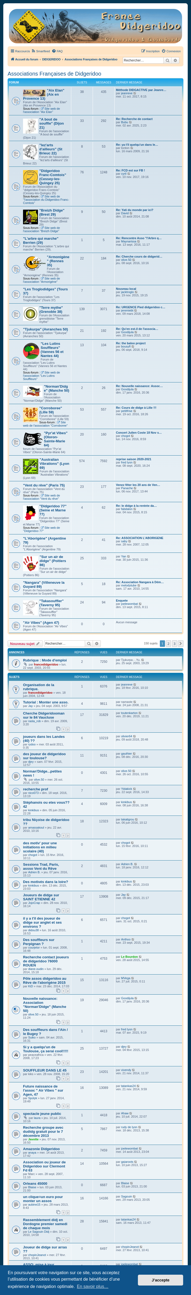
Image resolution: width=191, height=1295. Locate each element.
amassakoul (36, 827)
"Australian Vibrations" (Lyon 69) (54, 463)
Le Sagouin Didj (38, 1231)
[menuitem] (40, 51)
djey (31, 761)
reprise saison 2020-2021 (133, 459)
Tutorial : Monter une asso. (46, 702)
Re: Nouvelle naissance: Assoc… (139, 386)
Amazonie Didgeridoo (41, 1149)
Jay (30, 705)
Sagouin (126, 1196)
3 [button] (175, 643)
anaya (32, 1152)
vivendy (126, 1070)
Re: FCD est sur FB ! (130, 170)
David (125, 213)
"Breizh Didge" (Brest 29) (51, 212)
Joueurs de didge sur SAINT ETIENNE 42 (41, 897)
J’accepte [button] (161, 1280)
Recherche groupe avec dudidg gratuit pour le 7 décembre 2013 (43, 1131)
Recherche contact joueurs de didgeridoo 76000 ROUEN (46, 961)
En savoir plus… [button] (93, 1286)
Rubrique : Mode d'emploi (45, 660)
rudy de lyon (129, 1127)
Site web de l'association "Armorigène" (41, 280)
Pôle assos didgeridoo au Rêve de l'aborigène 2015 (44, 980)
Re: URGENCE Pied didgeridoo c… (140, 307)
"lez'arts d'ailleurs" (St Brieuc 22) (50, 149)
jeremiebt (127, 310)
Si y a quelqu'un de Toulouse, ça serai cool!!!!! (45, 1049)
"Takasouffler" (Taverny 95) (51, 603)
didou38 (33, 930)
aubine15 (34, 1204)
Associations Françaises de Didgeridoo (54, 74)
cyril (124, 173)
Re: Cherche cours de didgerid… (139, 256)
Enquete (122, 600)
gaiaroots (127, 1161)
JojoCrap (34, 902)
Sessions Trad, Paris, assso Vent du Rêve (41, 866)
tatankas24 (128, 1086)
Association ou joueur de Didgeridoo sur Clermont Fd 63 (44, 1166)
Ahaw (125, 1113)
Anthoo (126, 939)
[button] (180, 643)
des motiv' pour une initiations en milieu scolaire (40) (40, 847)
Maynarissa (128, 241)
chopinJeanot (37, 1255)
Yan (123, 556)
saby (124, 541)
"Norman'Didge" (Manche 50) (56, 388)
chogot (125, 435)
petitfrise (126, 411)
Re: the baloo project (130, 343)
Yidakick (126, 788)
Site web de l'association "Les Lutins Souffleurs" (41, 376)
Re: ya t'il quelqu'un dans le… (137, 144)
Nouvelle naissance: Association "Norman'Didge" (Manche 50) (44, 1005)
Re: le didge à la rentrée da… (136, 505)
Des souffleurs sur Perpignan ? (38, 942)
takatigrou (127, 819)
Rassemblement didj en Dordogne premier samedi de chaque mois (45, 1224)
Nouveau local (126, 288)
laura (37, 1117)
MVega (125, 978)
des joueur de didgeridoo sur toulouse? (44, 756)
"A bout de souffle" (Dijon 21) (51, 123)
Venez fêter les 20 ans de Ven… (138, 484)
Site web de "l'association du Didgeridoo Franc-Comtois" (46, 200)
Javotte (33, 1139)
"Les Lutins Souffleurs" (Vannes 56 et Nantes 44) (52, 350)
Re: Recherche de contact (134, 119)
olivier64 (126, 736)
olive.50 (126, 259)
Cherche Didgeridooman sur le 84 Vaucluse (43, 715)
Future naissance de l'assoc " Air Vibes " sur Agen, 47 (43, 1090)
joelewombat (129, 603)
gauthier (126, 753)
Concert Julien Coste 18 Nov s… (139, 432)
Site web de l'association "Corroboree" (45, 424)
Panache (127, 488)
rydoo (32, 744)
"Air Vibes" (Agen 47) (41, 623)
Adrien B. (34, 872)
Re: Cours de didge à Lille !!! (136, 407)
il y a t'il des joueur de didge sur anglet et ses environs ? (42, 922)
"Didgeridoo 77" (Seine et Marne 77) (52, 510)
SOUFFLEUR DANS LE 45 (44, 1070)
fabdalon (126, 509)
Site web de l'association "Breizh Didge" (41, 229)
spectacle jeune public (42, 1114)
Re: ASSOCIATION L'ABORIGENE (139, 538)
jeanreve (126, 93)
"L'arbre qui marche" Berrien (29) (41, 240)
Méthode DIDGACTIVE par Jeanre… (141, 90)
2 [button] (168, 643)
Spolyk (32, 1098)
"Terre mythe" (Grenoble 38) (51, 310)
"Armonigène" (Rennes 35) (58, 261)
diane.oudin (36, 969)
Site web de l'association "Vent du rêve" (41, 497)
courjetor (34, 947)
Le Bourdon (129, 956)
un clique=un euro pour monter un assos (43, 1199)
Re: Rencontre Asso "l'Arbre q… (139, 238)
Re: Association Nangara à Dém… (140, 582)
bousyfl (126, 346)
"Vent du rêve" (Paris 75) (44, 485)
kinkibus (33, 810)
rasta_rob (34, 721)
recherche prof (35, 789)
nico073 (33, 792)
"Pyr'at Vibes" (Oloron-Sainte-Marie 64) (55, 439)
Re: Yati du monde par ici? (134, 210)
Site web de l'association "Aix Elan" (41, 110)
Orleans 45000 (35, 1184)
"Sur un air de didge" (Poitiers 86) (53, 561)
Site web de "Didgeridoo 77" (41, 529)
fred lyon (126, 462)
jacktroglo (127, 292)
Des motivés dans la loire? (45, 882)
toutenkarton (129, 713)
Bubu (124, 122)
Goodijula (127, 332)
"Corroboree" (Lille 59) (50, 410)
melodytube (129, 585)
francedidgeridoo (46, 664)
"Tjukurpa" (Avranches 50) (45, 329)
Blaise (32, 1187)
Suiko (32, 1037)
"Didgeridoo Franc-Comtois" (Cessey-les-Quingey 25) (52, 177)
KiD (30, 986)
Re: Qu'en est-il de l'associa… (137, 328)
